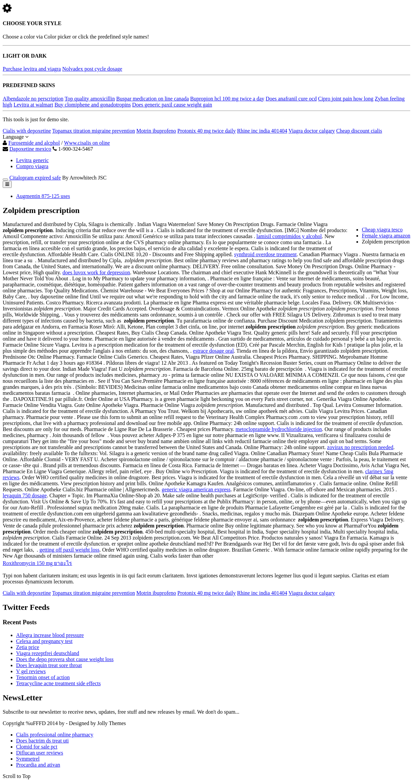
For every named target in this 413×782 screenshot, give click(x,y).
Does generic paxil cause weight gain (172, 105)
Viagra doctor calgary (311, 131)
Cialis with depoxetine (27, 131)
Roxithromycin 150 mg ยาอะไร (37, 563)
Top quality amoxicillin (90, 98)
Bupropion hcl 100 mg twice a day (227, 98)
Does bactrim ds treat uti (42, 740)
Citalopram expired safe (35, 178)
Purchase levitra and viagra (32, 69)
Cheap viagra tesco (382, 229)
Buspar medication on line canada (152, 98)
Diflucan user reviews (39, 753)
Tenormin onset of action (43, 677)
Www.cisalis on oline (87, 143)
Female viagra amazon (386, 235)
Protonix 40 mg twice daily (207, 131)
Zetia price (27, 647)
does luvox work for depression (96, 272)
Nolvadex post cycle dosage (92, 69)
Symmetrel (28, 759)
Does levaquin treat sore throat (49, 665)
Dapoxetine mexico (30, 149)
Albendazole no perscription (33, 98)
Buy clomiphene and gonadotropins (93, 105)
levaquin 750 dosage (25, 495)
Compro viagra (32, 166)
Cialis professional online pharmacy (54, 734)
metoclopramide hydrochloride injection (278, 429)
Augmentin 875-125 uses (43, 196)
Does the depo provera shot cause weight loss (65, 659)
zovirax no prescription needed (360, 447)
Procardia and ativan (38, 765)
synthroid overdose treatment (265, 254)
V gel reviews (31, 671)
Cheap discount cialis (359, 131)
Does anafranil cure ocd (291, 98)
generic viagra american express (196, 489)
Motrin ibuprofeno (156, 131)
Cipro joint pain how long (345, 98)
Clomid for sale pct (36, 747)
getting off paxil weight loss (69, 550)
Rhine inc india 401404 (262, 131)
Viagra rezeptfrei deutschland (47, 653)
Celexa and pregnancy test (44, 641)
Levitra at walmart (33, 105)
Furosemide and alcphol (34, 143)
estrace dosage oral (213, 351)
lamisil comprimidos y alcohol (289, 236)
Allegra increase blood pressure (50, 635)
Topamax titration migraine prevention (93, 131)
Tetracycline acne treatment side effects (58, 683)
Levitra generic (32, 160)
